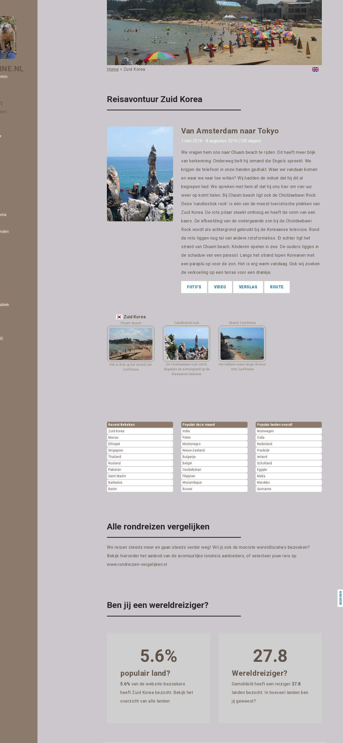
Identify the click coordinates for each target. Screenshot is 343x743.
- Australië (22, 158)
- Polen (19, 727)
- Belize (19, 186)
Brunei (187, 489)
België (187, 463)
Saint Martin (117, 476)
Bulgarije (189, 457)
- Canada (21, 254)
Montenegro (191, 444)
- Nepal (19, 659)
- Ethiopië (21, 344)
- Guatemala (23, 411)
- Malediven (23, 586)
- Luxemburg (24, 563)
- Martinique (23, 608)
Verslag (248, 287)
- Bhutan (20, 198)
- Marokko (21, 603)
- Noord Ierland (25, 676)
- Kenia (19, 501)
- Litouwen (22, 558)
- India (18, 445)
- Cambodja (23, 248)
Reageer (340, 598)
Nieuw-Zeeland (193, 450)
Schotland (264, 463)
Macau (113, 437)
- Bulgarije (21, 243)
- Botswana (23, 220)
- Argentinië (23, 141)
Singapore (115, 450)
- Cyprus (20, 288)
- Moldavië (22, 620)
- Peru (18, 721)
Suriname (264, 489)
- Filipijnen (21, 355)
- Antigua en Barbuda (31, 136)
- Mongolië (22, 631)
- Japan (19, 479)
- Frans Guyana (26, 372)
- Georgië (21, 383)
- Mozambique (25, 642)
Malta (261, 476)
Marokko (263, 482)
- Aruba (19, 153)
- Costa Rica (23, 271)
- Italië (18, 468)
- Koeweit (21, 513)
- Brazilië (20, 226)
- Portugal (21, 732)
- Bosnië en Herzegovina (33, 214)
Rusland (114, 463)
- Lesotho (21, 535)
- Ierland (20, 434)
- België (19, 181)
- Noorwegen (24, 687)
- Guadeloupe (24, 406)
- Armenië (21, 147)
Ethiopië (114, 444)
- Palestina (22, 715)
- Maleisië (21, 591)
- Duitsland (22, 310)
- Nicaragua (23, 665)
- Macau (20, 569)
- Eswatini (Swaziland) (32, 338)
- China (19, 265)
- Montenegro (24, 636)
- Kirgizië (20, 507)
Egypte (262, 470)
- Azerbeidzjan (25, 164)
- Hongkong (23, 428)
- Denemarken (25, 293)
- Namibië (21, 648)
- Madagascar (25, 575)
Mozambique (192, 482)
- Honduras (22, 417)
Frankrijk (263, 450)
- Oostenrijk (23, 704)
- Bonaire (21, 209)
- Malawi (20, 580)
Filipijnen (188, 476)
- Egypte (20, 316)
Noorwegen (265, 431)
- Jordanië (22, 485)
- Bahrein (21, 169)
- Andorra (21, 130)
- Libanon (21, 546)
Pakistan (114, 470)
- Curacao (21, 282)
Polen (186, 437)
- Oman (19, 698)
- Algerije (20, 124)
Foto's (194, 287)
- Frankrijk (21, 366)
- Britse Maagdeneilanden (35, 231)
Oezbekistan (191, 470)
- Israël (19, 462)
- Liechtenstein (25, 552)
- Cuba (18, 276)
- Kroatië (20, 524)
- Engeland (22, 327)
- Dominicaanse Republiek (35, 305)
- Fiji (16, 350)
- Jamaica (21, 473)
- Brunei (20, 237)
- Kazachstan (24, 496)
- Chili (18, 259)
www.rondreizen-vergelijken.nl (137, 564)
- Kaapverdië (24, 490)
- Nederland (23, 653)
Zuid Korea (116, 431)
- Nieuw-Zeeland (27, 670)
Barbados (115, 482)
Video (220, 287)
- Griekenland (24, 400)
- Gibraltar (21, 389)
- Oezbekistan (25, 693)
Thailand (114, 457)
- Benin (19, 192)
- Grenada (21, 395)
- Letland (20, 541)
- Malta (19, 597)
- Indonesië (22, 451)
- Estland (20, 333)
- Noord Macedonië (29, 681)
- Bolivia (20, 203)
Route (277, 287)
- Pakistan (21, 710)
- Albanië (20, 119)
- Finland (20, 361)
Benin (112, 489)
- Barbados (22, 175)
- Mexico (20, 614)
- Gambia (21, 378)
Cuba (260, 437)
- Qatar (19, 738)
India (186, 431)
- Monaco (21, 625)
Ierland (262, 457)
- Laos (18, 530)
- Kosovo (20, 518)
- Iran (17, 456)
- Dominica (22, 299)
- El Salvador (23, 321)
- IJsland (20, 440)
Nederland (264, 444)
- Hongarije (22, 423)
